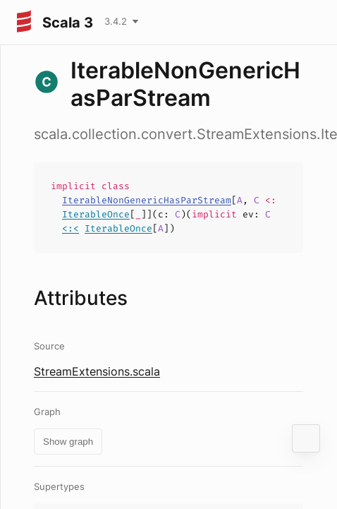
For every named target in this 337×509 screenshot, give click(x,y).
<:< (70, 228)
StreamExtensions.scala (97, 371)
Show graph (68, 441)
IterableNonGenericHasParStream (146, 200)
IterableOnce (96, 214)
